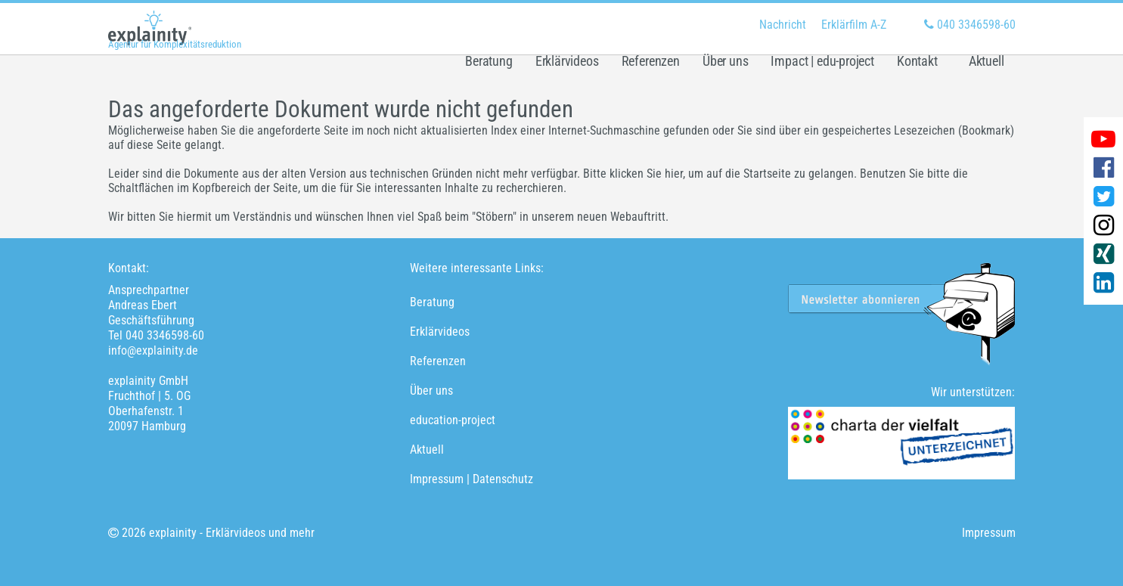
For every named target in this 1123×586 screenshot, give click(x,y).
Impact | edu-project (822, 61)
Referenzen (651, 61)
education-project (452, 420)
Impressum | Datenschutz (471, 479)
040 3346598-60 (970, 24)
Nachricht (782, 24)
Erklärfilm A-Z (853, 24)
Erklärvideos (567, 61)
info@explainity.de (153, 350)
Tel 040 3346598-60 (156, 335)
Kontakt (917, 61)
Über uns (726, 61)
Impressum (989, 533)
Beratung (489, 61)
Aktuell (986, 61)
